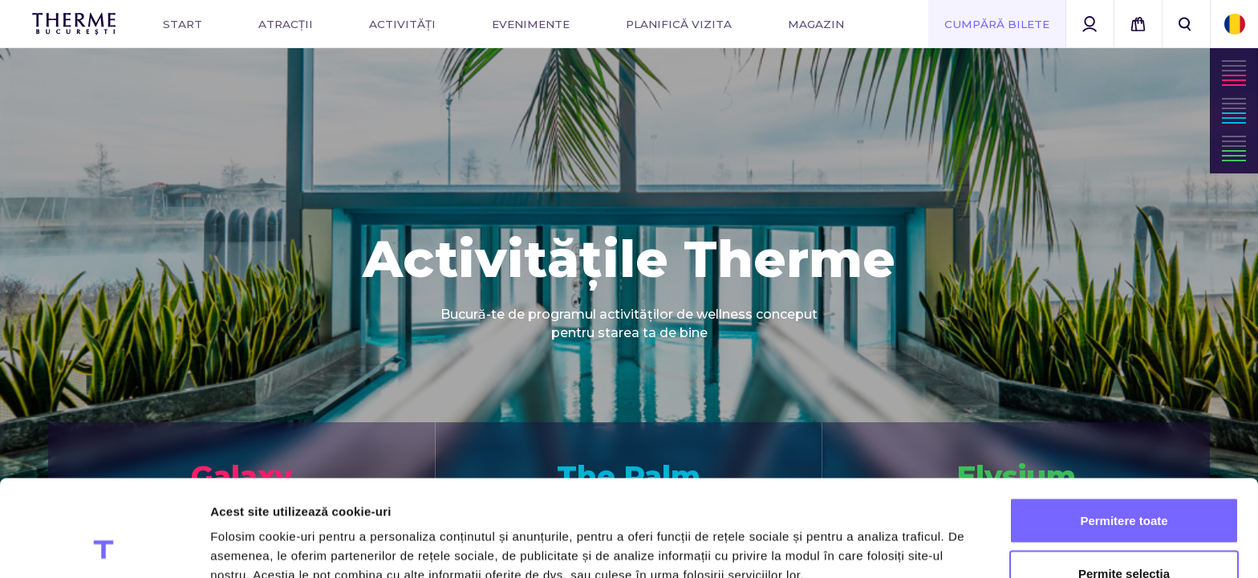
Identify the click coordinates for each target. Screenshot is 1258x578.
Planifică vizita (679, 24)
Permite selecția (1124, 483)
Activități (402, 24)
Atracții (285, 24)
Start (182, 24)
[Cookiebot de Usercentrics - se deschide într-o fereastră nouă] (104, 547)
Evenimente (531, 24)
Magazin (816, 24)
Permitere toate (1123, 430)
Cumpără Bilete (996, 24)
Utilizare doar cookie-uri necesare (1124, 535)
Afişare (802, 536)
